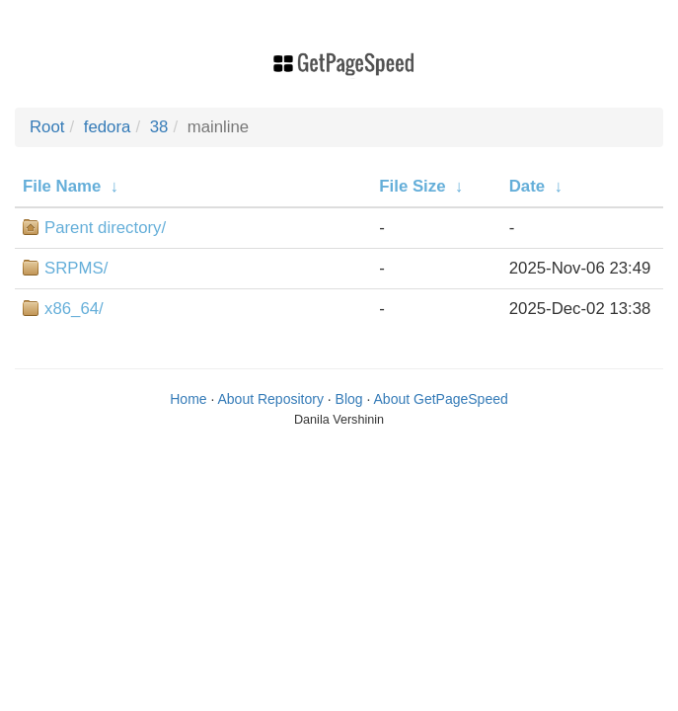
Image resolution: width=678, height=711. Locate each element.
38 (159, 127)
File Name (62, 186)
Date (527, 186)
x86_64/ (74, 308)
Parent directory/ (105, 227)
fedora (107, 127)
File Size (412, 186)
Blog (349, 399)
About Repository (271, 399)
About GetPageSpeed (441, 399)
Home (188, 399)
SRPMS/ (76, 268)
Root (47, 127)
